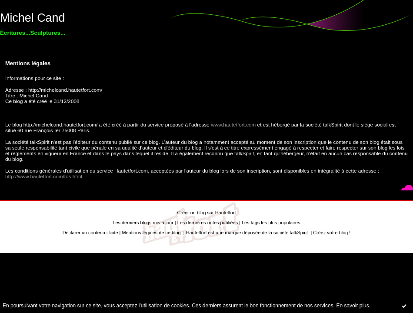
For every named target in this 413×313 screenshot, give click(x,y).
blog (343, 232)
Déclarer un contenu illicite (90, 232)
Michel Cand (32, 17)
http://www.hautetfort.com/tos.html (43, 176)
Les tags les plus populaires (271, 222)
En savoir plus (352, 306)
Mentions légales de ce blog (151, 232)
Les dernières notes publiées (207, 222)
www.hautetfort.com (233, 124)
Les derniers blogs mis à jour (143, 222)
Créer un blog (191, 212)
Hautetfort (225, 212)
